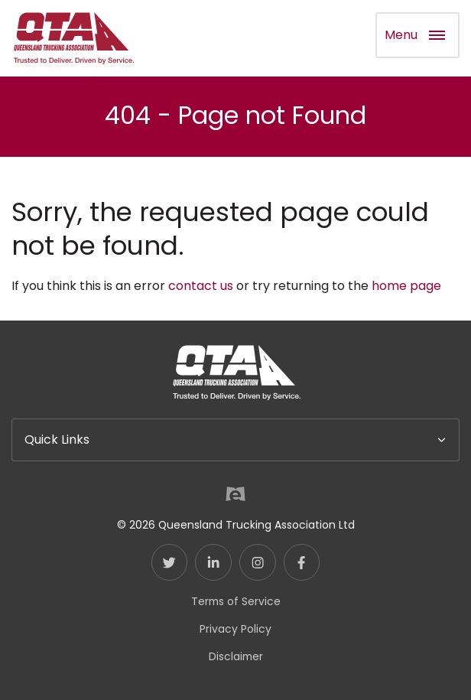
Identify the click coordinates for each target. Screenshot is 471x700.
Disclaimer (236, 656)
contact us (200, 286)
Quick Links (56, 439)
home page (406, 286)
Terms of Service (236, 601)
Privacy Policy (235, 629)
